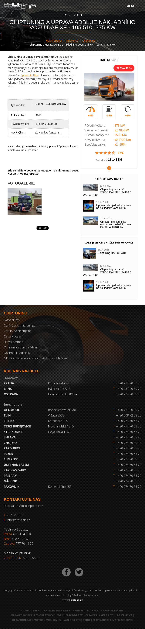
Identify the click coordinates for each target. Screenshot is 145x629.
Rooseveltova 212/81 (62, 410)
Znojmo (10, 443)
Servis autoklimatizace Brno (113, 620)
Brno (8, 389)
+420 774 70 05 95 (128, 437)
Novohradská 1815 (61, 426)
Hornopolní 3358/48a (62, 394)
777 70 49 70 (24, 543)
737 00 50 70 (15, 515)
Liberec (9, 421)
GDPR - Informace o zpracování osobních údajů (36, 358)
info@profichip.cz (18, 520)
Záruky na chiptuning (17, 331)
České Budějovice (17, 426)
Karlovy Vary (15, 470)
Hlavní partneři (13, 342)
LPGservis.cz (124, 615)
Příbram (10, 476)
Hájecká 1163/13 (59, 389)
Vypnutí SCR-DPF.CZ (70, 615)
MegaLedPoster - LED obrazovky (33, 615)
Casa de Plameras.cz (99, 615)
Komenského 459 (60, 487)
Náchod (10, 481)
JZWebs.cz (76, 600)
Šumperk (11, 459)
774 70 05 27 (31, 558)
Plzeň (8, 454)
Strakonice (13, 432)
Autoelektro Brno (77, 620)
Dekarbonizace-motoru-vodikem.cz (37, 620)
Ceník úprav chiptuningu (19, 325)
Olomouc (12, 410)
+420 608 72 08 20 (128, 415)
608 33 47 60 (22, 534)
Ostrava (11, 394)
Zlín (7, 415)
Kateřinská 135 (58, 421)
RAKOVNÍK (11, 487)
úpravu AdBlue (30, 75)
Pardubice (12, 448)
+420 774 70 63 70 (127, 383)
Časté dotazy (12, 336)
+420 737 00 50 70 (127, 389)
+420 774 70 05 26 (127, 394)
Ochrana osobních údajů (20, 347)
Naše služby (12, 320)
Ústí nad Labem (16, 465)
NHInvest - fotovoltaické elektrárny (97, 610)
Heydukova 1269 (59, 432)
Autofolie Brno (31, 610)
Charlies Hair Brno (57, 610)
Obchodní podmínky (17, 353)
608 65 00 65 (20, 539)
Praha (9, 383)
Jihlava (10, 437)
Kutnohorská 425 (59, 383)
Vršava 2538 (56, 415)
